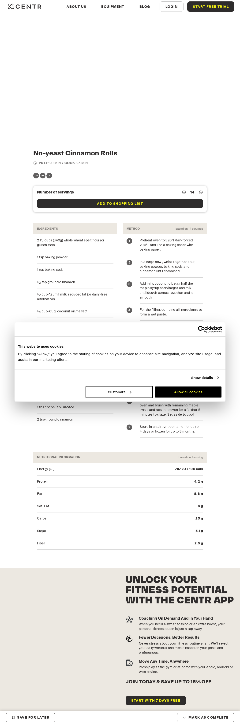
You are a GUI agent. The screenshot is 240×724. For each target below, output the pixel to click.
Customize (119, 392)
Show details (202, 378)
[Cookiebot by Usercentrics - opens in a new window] (201, 329)
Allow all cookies (188, 392)
